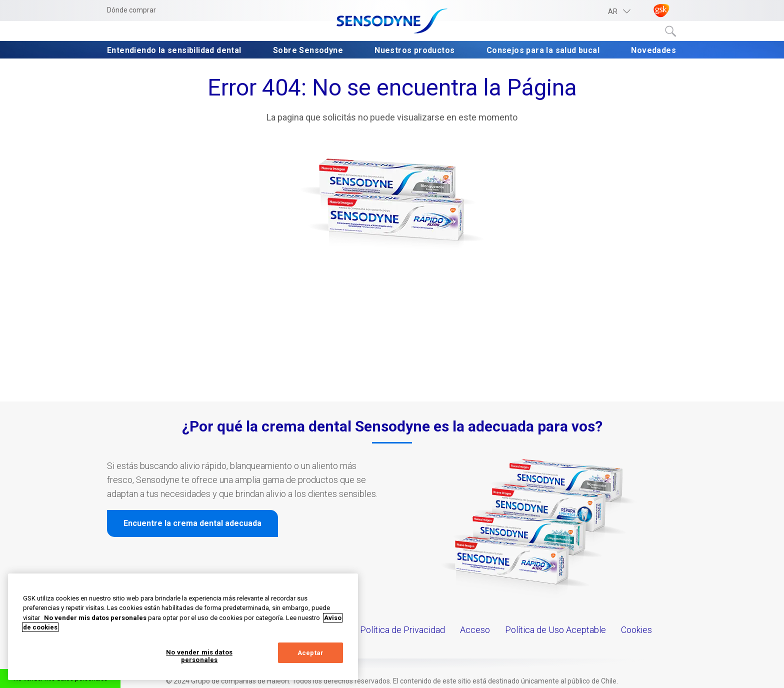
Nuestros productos (414, 50)
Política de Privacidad (402, 629)
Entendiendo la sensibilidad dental (174, 50)
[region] (183, 627)
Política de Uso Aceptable (555, 629)
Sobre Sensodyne (308, 50)
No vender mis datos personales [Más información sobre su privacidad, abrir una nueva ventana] (95, 618)
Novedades (653, 50)
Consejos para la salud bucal (543, 50)
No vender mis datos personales (199, 656)
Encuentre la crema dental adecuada (193, 523)
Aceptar (311, 652)
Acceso (475, 629)
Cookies (636, 629)
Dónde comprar (131, 10)
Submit (671, 32)
